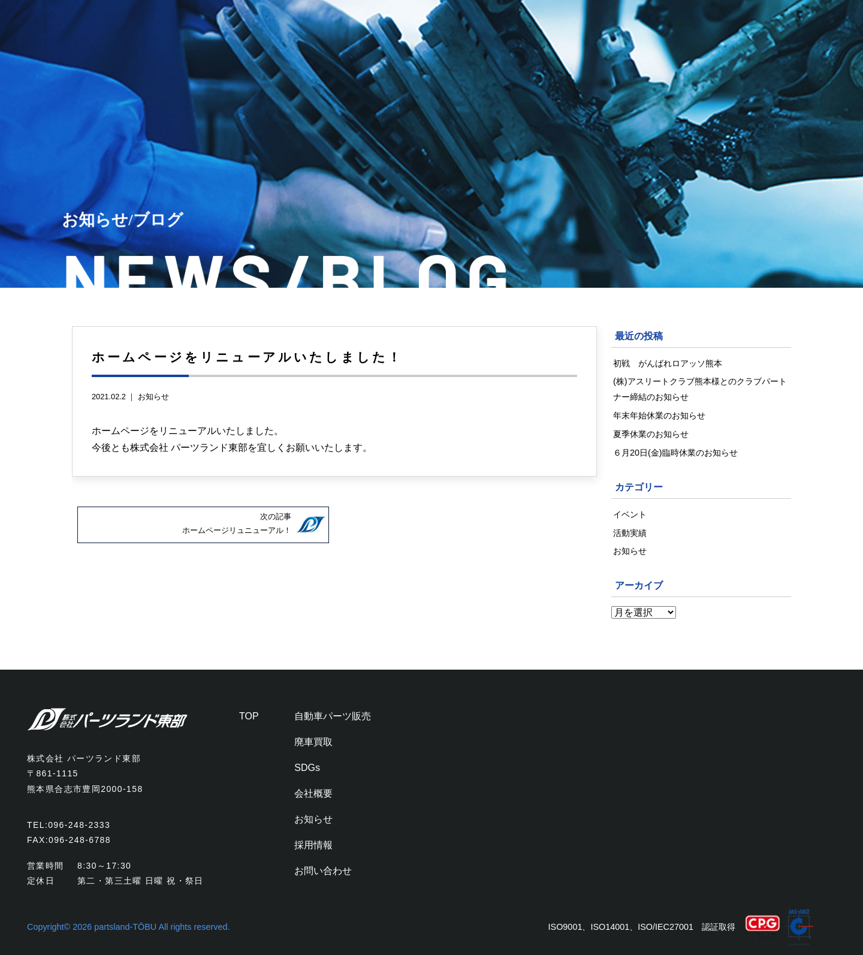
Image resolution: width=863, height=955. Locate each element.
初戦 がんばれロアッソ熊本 (667, 363)
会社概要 (313, 793)
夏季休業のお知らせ (651, 434)
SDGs (307, 768)
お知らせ (153, 396)
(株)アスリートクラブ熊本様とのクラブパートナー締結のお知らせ (700, 389)
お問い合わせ (323, 871)
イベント (630, 514)
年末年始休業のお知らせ (659, 415)
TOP (249, 716)
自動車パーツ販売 (332, 716)
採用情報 (313, 845)
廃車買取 (313, 742)
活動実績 (630, 533)
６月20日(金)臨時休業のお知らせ (675, 452)
